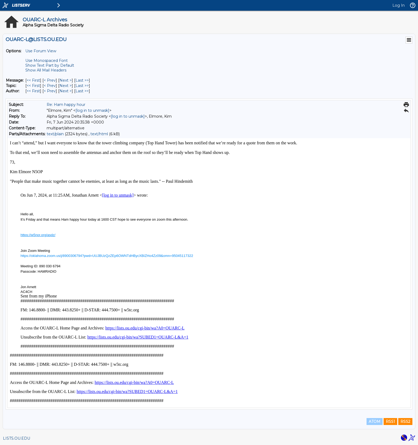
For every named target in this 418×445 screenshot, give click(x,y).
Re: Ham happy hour (66, 104)
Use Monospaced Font (46, 60)
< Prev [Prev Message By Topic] (50, 85)
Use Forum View (40, 51)
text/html (99, 134)
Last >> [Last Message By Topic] (82, 85)
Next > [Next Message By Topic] (65, 85)
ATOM (374, 421)
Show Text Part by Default (49, 65)
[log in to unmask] (92, 110)
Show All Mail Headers (45, 70)
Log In (398, 5)
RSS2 (405, 421)
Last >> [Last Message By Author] (82, 91)
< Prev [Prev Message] (50, 80)
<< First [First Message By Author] (33, 91)
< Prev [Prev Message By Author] (50, 91)
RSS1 (390, 421)
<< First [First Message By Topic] (33, 85)
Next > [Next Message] (65, 80)
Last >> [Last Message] (82, 80)
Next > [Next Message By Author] (65, 91)
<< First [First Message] (33, 80)
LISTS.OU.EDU (16, 438)
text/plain (55, 134)
